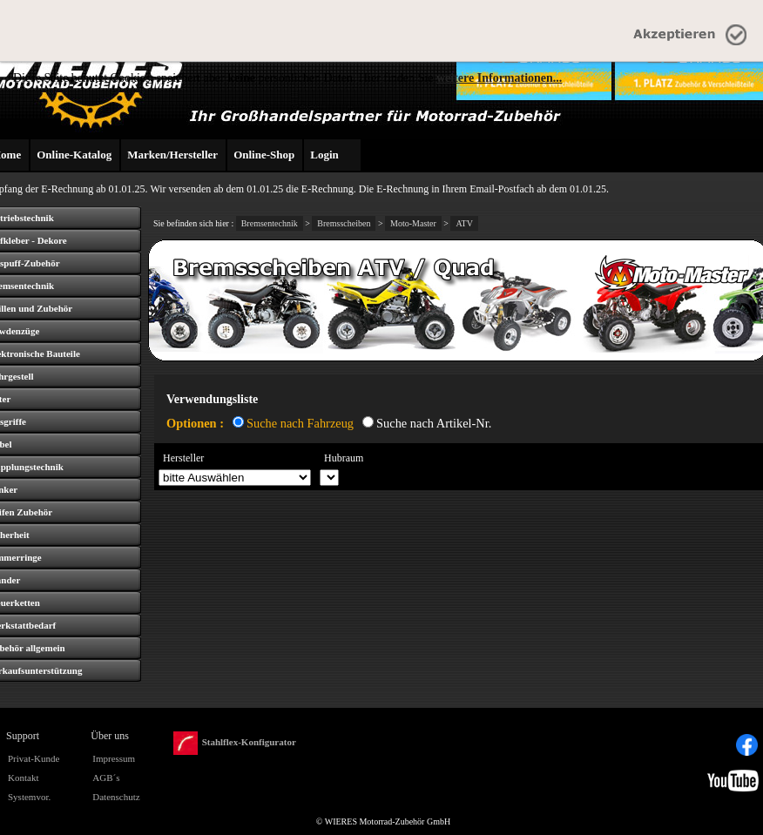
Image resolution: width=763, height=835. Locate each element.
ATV (464, 223)
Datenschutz (115, 796)
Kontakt (23, 777)
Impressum (113, 758)
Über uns (110, 736)
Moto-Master (413, 223)
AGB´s (105, 777)
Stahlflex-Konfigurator (234, 743)
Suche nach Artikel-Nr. (433, 423)
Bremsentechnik (269, 223)
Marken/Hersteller (172, 154)
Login (324, 154)
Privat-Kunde (33, 758)
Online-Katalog (74, 154)
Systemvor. (29, 796)
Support (22, 736)
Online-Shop (263, 154)
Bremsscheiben (343, 223)
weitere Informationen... (499, 77)
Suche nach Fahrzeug (300, 423)
